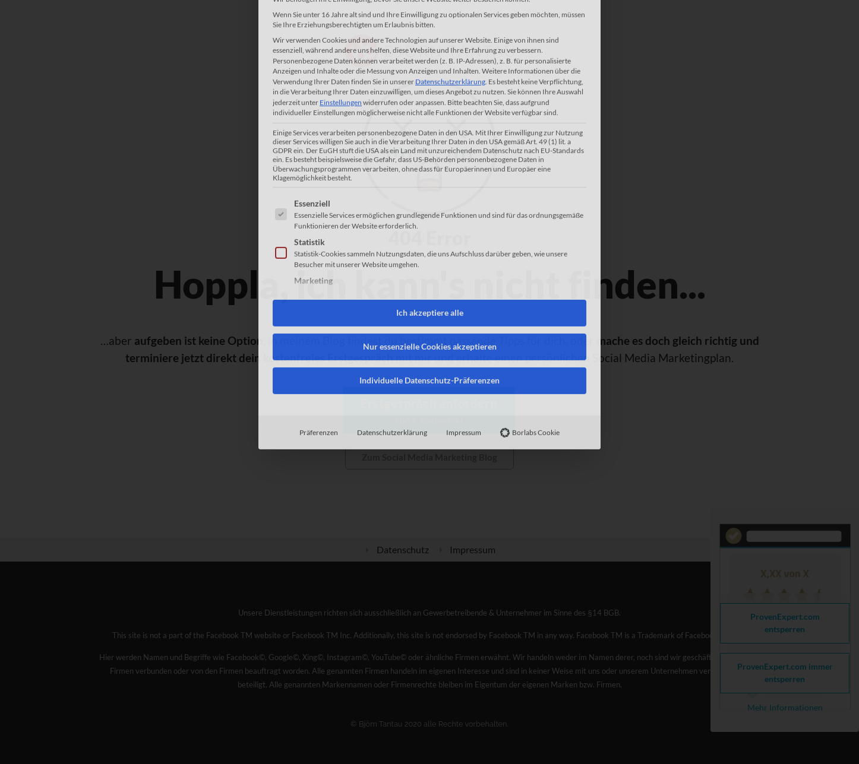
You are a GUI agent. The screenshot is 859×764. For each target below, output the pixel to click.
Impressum (463, 306)
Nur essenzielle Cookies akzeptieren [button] (430, 220)
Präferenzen (318, 306)
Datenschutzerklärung (392, 306)
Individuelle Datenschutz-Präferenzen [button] (429, 254)
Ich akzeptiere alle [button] (429, 186)
